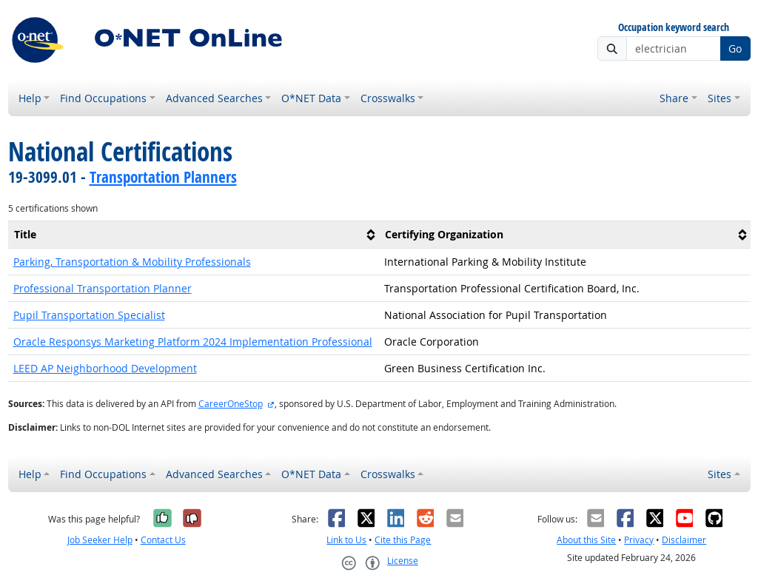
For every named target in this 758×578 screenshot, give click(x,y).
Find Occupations (103, 98)
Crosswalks (387, 98)
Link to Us (346, 540)
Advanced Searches (214, 98)
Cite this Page (403, 540)
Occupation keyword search (673, 27)
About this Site (586, 540)
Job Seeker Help (100, 540)
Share (674, 98)
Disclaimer (684, 540)
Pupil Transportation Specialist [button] (89, 315)
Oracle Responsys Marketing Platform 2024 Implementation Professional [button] (192, 342)
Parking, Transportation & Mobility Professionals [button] (132, 262)
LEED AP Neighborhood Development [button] (105, 368)
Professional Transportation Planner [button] (102, 288)
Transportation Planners (163, 177)
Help (30, 98)
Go (735, 48)
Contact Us (163, 540)
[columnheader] (194, 235)
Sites (719, 98)
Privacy (639, 540)
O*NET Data (311, 98)
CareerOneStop (230, 403)
